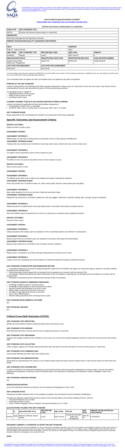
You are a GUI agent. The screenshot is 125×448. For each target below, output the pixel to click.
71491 (15, 416)
